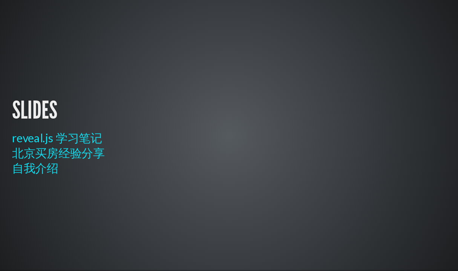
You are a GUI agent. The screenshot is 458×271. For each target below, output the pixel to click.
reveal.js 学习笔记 (57, 138)
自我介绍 (35, 168)
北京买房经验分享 (58, 153)
